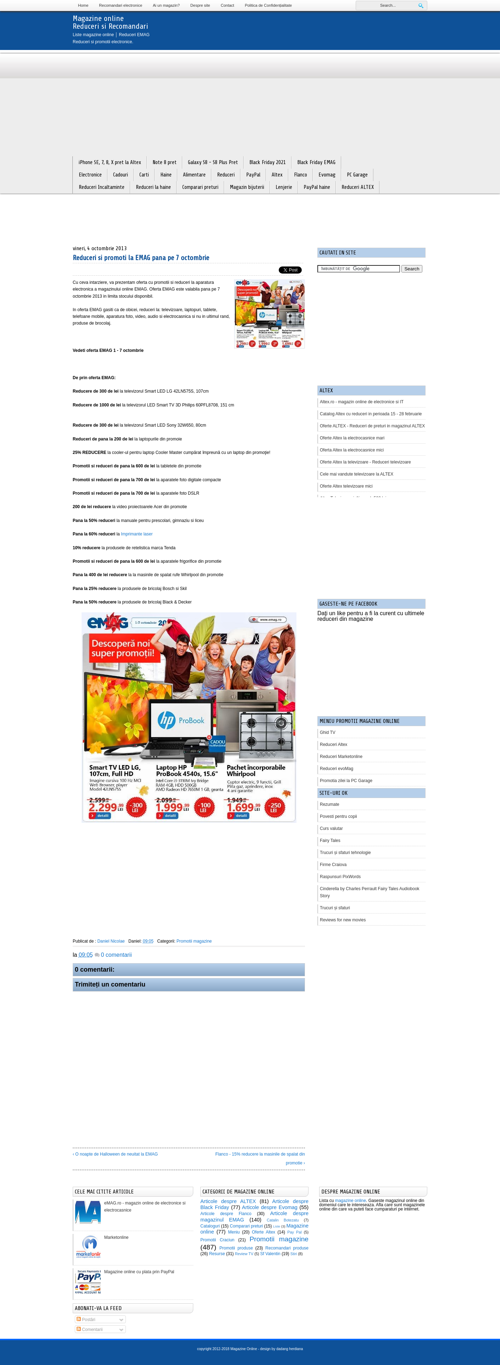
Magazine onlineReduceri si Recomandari (110, 22)
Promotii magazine (194, 941)
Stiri (293, 1254)
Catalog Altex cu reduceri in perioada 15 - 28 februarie (371, 413)
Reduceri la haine (153, 187)
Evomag (326, 175)
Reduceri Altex (333, 744)
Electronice (90, 175)
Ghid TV (327, 732)
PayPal (253, 175)
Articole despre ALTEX (228, 1201)
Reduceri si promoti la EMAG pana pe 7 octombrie (141, 258)
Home (83, 5)
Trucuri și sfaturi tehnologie (345, 852)
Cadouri (120, 175)
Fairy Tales (330, 840)
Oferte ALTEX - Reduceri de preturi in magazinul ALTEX (372, 425)
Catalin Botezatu (283, 1220)
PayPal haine (317, 187)
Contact (227, 5)
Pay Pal (294, 1232)
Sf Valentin (270, 1253)
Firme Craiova (333, 864)
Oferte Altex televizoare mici (346, 486)
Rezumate (329, 804)
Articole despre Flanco (225, 1213)
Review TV (244, 1254)
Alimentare (194, 175)
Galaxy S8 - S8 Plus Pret (213, 162)
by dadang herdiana (287, 1349)
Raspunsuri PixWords (340, 876)
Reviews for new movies (343, 919)
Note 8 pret (164, 162)
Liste (276, 1226)
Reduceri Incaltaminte (101, 187)
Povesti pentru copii (338, 816)
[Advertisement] (250, 103)
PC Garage (357, 175)
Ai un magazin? (166, 5)
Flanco (300, 175)
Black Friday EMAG (316, 162)
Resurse (217, 1253)
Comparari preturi (200, 187)
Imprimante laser (136, 534)
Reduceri (226, 175)
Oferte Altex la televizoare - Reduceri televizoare (365, 462)
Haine (166, 175)
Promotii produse (236, 1248)
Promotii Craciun (217, 1239)
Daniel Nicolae (110, 941)
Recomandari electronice (120, 5)
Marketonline (116, 1237)
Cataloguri (210, 1226)
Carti (144, 175)
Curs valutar (331, 828)
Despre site (200, 5)
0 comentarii (116, 955)
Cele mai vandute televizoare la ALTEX (356, 474)
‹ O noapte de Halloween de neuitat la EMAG (115, 1154)
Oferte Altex (263, 1232)
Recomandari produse (287, 1248)
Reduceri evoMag (336, 768)
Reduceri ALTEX (357, 187)
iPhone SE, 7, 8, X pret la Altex (110, 162)
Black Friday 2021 (267, 162)
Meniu (234, 1232)
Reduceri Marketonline (341, 756)
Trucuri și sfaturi (335, 907)
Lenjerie (284, 187)
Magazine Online (243, 1349)
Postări (86, 1319)
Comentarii (89, 1329)
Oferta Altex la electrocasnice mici (352, 450)
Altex (277, 175)
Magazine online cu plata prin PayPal (139, 1271)
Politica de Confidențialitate (268, 5)
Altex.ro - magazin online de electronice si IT (362, 401)
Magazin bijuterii (247, 187)
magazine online (350, 1200)
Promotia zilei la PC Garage (346, 780)
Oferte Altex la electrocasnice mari (352, 438)
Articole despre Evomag (269, 1207)
